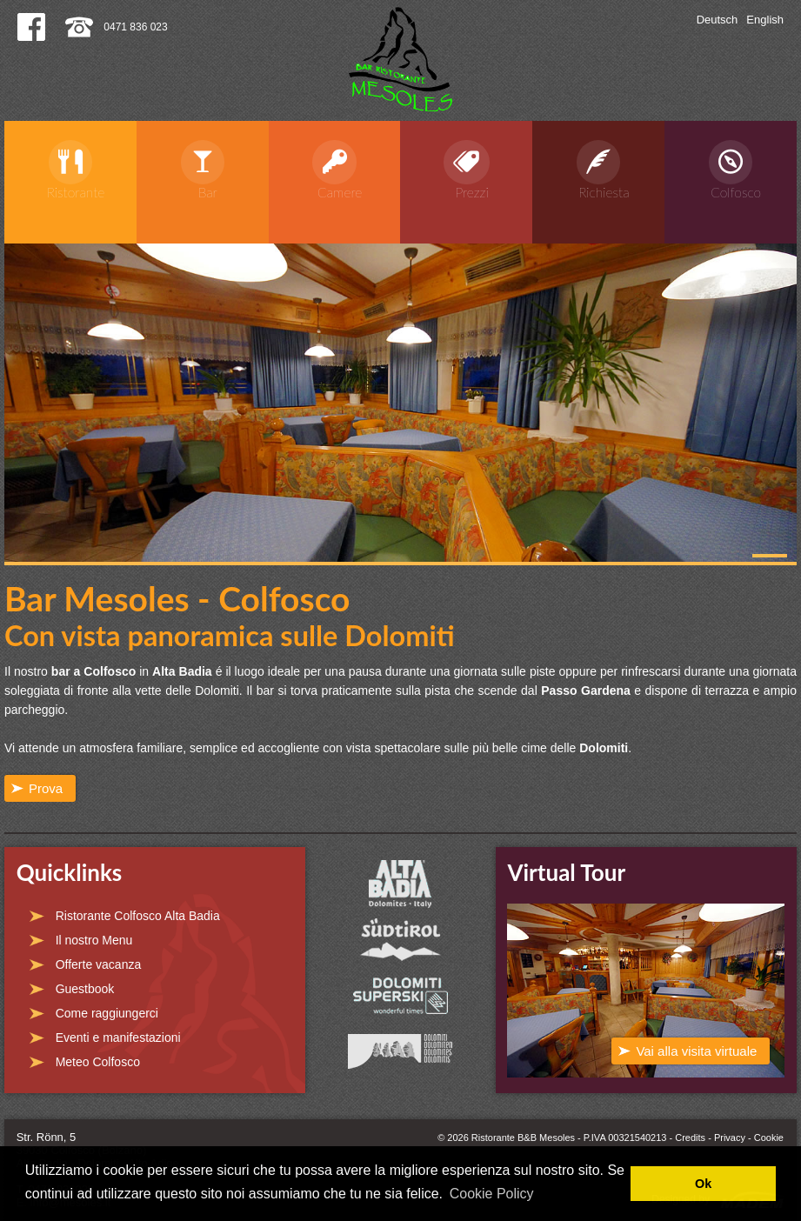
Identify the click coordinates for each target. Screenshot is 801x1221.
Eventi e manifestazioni (118, 1037)
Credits (690, 1137)
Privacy (729, 1137)
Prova (46, 788)
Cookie (769, 1137)
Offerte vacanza (99, 964)
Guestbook (85, 989)
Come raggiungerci (107, 1013)
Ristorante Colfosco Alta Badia (138, 916)
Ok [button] (703, 1184)
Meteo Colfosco (98, 1062)
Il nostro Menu (94, 940)
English (765, 19)
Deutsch (717, 19)
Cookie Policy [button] (492, 1193)
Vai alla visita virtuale (696, 1051)
